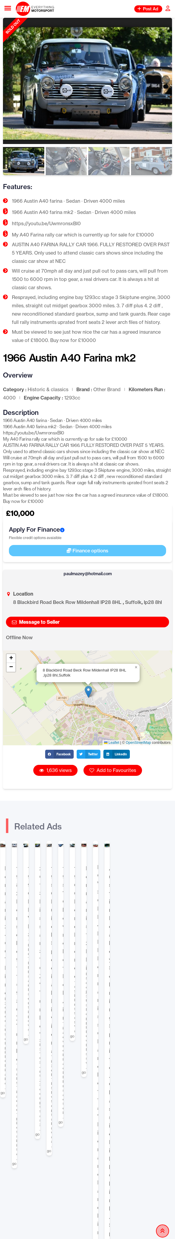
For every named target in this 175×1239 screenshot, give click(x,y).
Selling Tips (104, 1034)
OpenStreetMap (138, 743)
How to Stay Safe (110, 1136)
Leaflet (111, 743)
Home (6, 970)
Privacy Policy (25, 1176)
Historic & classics (147, 970)
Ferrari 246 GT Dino (30, 919)
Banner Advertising (112, 1045)
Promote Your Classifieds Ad (122, 1056)
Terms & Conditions (31, 1166)
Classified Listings (39, 970)
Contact (100, 1157)
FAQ (96, 1147)
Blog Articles (24, 1155)
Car (117, 970)
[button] (88, 692)
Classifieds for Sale (87, 970)
